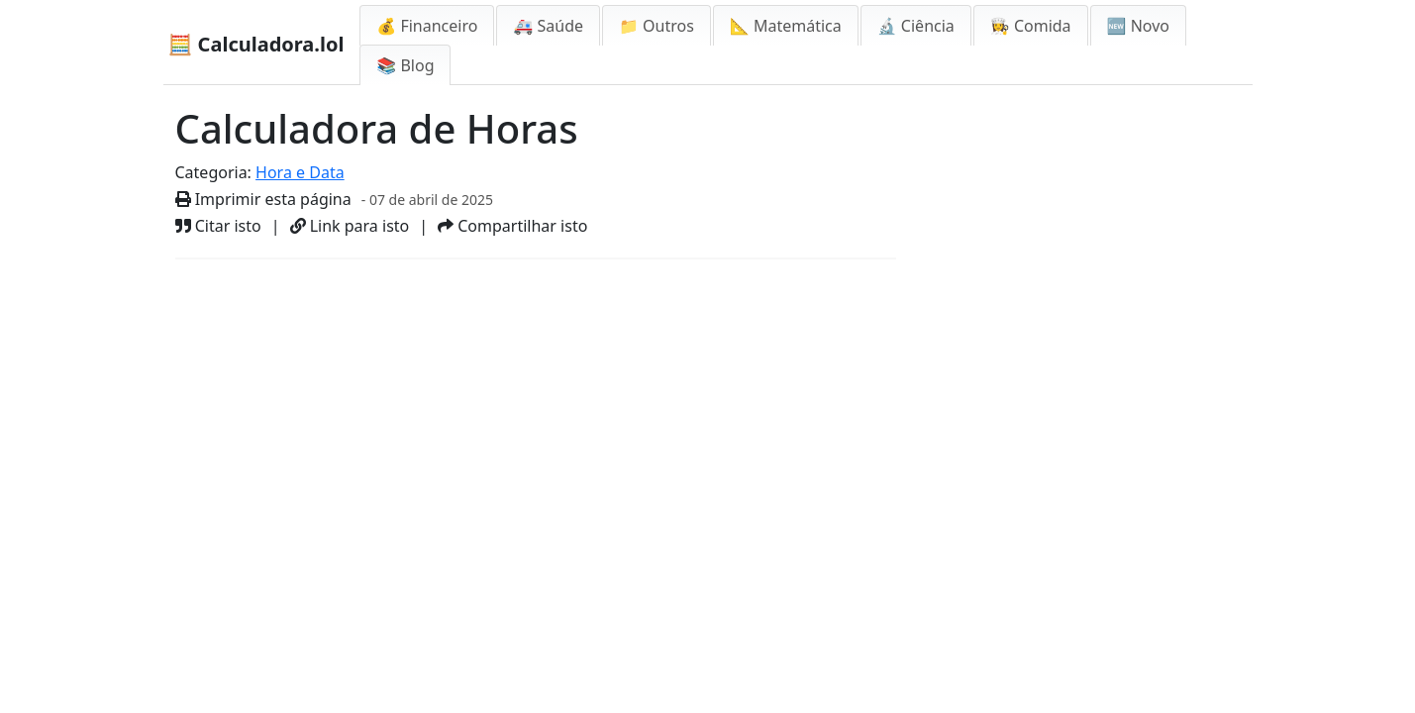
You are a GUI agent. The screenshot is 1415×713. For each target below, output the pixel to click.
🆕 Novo (1138, 26)
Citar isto (218, 226)
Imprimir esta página (263, 199)
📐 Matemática (786, 26)
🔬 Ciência (916, 26)
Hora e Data (300, 172)
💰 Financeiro (426, 26)
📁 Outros (656, 26)
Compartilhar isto (512, 226)
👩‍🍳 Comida (1030, 26)
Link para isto (350, 226)
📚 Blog (405, 65)
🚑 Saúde (548, 26)
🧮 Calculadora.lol (256, 44)
